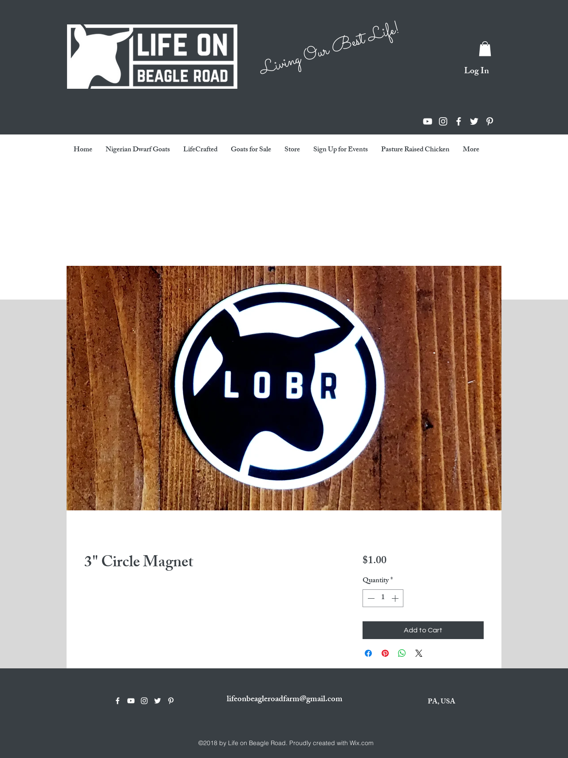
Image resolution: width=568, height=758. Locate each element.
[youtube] (427, 121)
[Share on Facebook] (368, 653)
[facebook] (458, 121)
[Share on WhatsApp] (402, 653)
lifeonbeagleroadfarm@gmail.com (285, 699)
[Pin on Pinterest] (385, 653)
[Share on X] (419, 653)
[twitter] (474, 121)
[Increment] (396, 598)
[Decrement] (370, 598)
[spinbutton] (383, 598)
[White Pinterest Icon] (489, 121)
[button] (485, 48)
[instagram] (443, 121)
